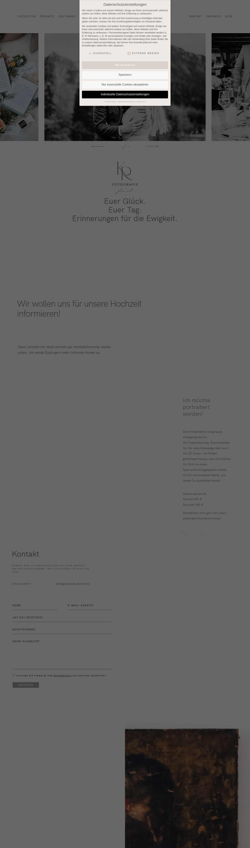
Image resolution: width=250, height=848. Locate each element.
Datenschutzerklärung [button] (126, 97)
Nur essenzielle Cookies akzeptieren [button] (124, 79)
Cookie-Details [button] (110, 97)
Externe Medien (143, 48)
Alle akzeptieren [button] (125, 60)
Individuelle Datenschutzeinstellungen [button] (125, 89)
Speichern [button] (125, 70)
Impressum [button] (141, 97)
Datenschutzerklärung (104, 37)
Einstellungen (89, 40)
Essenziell (100, 48)
